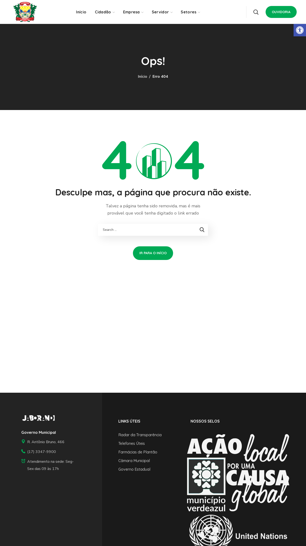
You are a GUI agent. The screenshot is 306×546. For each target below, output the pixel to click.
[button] (255, 12)
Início (142, 76)
